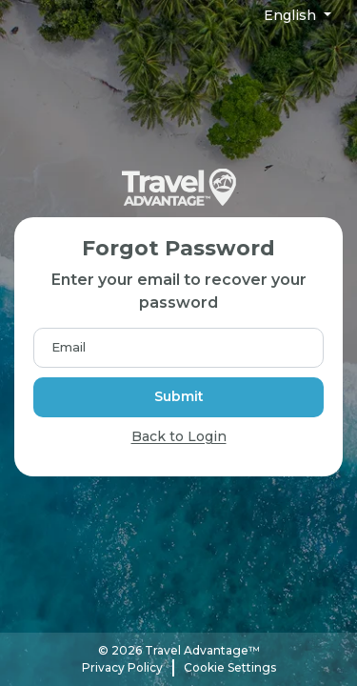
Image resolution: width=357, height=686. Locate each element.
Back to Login (179, 436)
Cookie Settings (230, 667)
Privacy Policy (122, 667)
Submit (179, 396)
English (292, 15)
